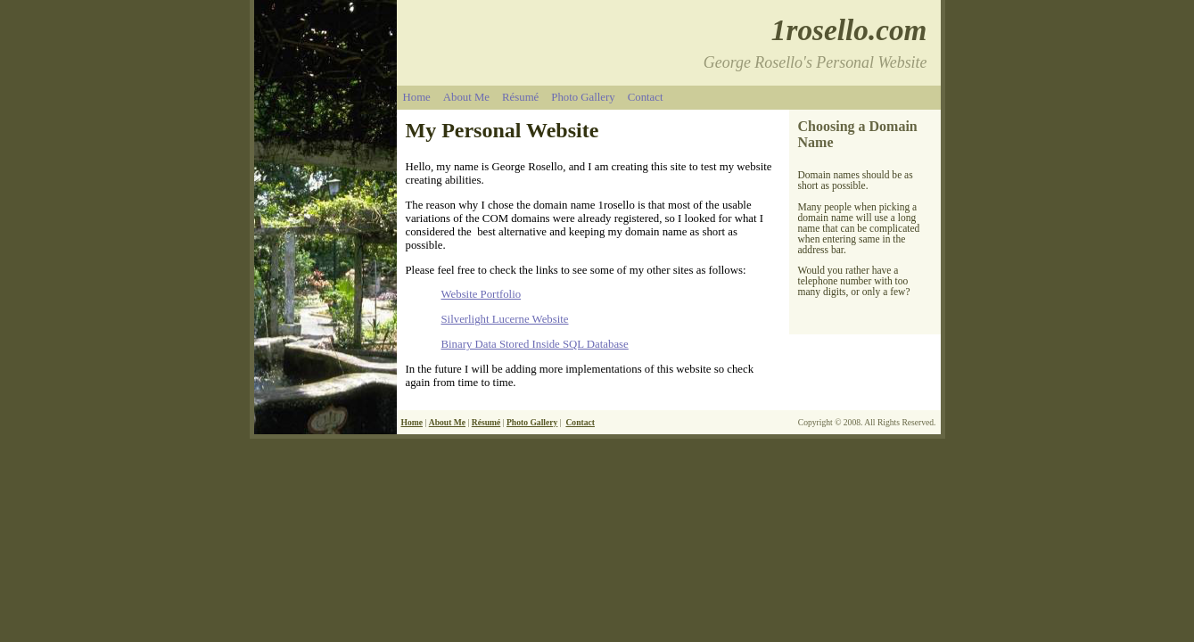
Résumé (520, 97)
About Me (466, 97)
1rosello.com (849, 29)
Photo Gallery (582, 97)
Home (417, 97)
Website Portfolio (481, 294)
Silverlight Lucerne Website (505, 319)
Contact (645, 97)
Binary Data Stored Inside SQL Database (535, 344)
